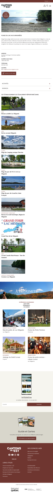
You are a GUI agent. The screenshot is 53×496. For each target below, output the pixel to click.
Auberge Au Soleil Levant (11, 357)
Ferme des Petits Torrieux (36, 330)
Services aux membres (33, 453)
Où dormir (27, 307)
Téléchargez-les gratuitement (26, 438)
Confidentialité (31, 465)
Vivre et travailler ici (8, 465)
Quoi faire (26, 303)
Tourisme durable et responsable (11, 470)
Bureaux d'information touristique (11, 472)
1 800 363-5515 (5, 60)
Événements (26, 305)
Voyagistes (30, 455)
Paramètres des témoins (34, 467)
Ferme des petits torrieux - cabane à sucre (36, 358)
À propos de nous (32, 460)
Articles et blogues (7, 474)
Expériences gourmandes (26, 302)
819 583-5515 (4, 65)
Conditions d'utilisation (34, 470)
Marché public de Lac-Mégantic (13, 330)
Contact (30, 472)
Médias (29, 457)
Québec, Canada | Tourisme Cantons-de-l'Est (6, 6)
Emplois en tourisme (8, 467)
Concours (5, 476)
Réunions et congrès (33, 451)
